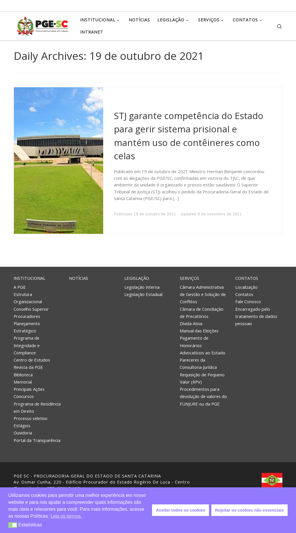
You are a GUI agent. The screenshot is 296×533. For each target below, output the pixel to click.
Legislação (136, 278)
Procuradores (27, 316)
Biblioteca (23, 374)
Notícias (78, 278)
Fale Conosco (248, 301)
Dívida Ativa (191, 323)
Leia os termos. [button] (66, 516)
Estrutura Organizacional (28, 297)
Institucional (29, 278)
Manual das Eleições (199, 331)
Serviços (189, 278)
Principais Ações (29, 389)
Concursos (24, 396)
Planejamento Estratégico (27, 327)
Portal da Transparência (37, 440)
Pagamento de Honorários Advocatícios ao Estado (202, 345)
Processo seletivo (30, 418)
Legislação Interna (142, 287)
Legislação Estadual (143, 294)
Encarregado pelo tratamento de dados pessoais (256, 316)
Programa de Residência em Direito (37, 407)
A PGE (20, 287)
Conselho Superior (31, 309)
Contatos (246, 278)
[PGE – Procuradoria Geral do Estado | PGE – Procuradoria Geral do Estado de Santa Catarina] (42, 25)
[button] (12, 525)
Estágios (22, 425)
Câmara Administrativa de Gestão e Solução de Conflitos (203, 294)
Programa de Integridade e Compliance (27, 345)
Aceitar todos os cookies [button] (180, 510)
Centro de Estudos (32, 360)
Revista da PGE (28, 367)
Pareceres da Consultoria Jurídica (198, 363)
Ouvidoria (23, 433)
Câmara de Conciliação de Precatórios (201, 312)
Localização (246, 287)
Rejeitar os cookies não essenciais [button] (249, 510)
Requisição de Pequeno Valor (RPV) (202, 378)
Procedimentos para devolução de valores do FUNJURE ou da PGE (203, 396)
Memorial (23, 382)
